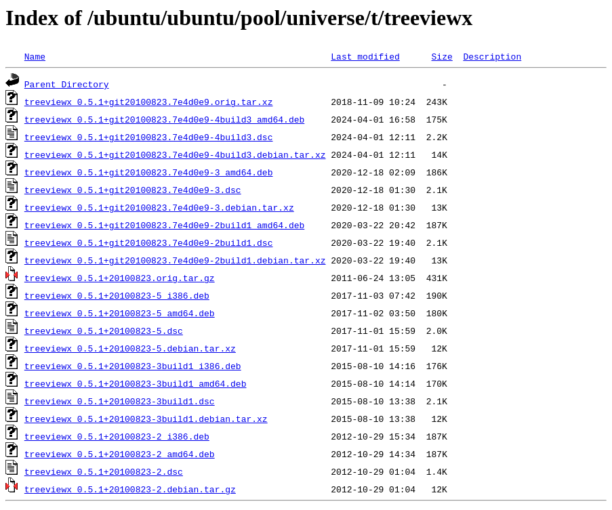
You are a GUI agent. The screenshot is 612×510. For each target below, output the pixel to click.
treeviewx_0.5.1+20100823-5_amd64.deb (119, 313)
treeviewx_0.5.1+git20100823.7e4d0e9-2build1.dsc (148, 242)
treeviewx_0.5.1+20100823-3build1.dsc (119, 401)
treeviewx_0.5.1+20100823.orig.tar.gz (119, 278)
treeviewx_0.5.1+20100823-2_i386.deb (116, 436)
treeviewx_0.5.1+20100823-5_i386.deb (116, 295)
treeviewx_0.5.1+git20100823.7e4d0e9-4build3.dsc (148, 137)
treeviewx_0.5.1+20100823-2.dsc (103, 471)
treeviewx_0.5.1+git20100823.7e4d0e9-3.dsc (132, 190)
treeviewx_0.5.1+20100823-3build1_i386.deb (132, 366)
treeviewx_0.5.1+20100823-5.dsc (103, 330)
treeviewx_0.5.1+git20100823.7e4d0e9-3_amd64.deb (148, 172)
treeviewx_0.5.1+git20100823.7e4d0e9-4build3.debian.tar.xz (175, 154)
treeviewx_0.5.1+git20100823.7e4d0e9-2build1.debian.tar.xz (175, 260)
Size (441, 56)
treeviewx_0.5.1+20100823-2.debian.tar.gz (130, 489)
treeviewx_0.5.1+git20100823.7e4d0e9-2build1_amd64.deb (164, 225)
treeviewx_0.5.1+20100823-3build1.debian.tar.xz (146, 418)
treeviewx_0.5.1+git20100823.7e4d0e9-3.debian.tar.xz (159, 207)
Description (492, 56)
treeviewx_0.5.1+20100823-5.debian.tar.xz (130, 348)
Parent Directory (66, 84)
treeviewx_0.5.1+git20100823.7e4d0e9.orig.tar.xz (148, 101)
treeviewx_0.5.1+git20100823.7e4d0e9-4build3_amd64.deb (164, 119)
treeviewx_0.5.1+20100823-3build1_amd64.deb (135, 383)
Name (34, 56)
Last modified (365, 56)
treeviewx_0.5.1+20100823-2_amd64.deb (119, 454)
